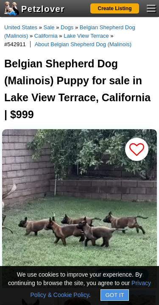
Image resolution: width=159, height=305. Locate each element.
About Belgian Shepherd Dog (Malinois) (83, 44)
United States (20, 27)
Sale (49, 27)
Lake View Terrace (86, 36)
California (46, 36)
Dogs (67, 27)
